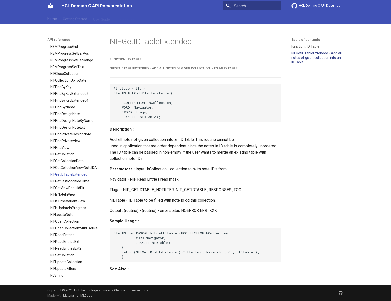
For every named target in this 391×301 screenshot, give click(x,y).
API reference (151, 18)
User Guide (101, 18)
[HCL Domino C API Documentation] (50, 6)
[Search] (252, 5)
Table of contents (305, 40)
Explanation (125, 18)
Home (52, 18)
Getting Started (75, 18)
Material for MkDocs (77, 295)
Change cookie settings (131, 290)
